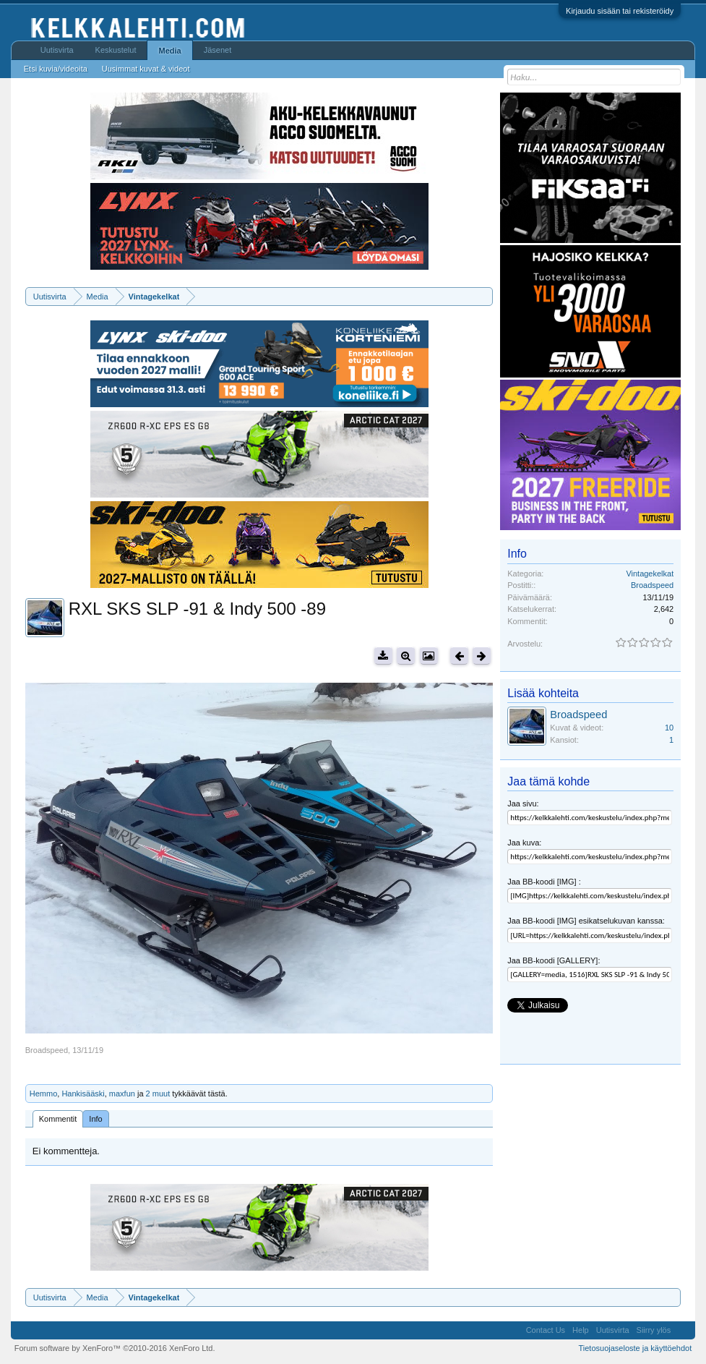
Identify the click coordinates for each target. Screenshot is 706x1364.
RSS (683, 1330)
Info (95, 1118)
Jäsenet (218, 50)
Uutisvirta (57, 50)
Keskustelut (116, 50)
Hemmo (44, 1093)
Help (580, 1330)
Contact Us (545, 1330)
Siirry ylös (654, 1330)
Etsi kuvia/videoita (55, 68)
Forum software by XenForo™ (114, 1348)
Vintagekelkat (649, 573)
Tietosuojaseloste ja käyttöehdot (635, 1348)
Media (169, 50)
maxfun (122, 1093)
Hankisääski (82, 1093)
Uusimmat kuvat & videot (146, 68)
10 (669, 727)
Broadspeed (46, 1050)
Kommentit (58, 1118)
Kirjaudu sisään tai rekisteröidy (619, 11)
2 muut (158, 1093)
